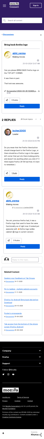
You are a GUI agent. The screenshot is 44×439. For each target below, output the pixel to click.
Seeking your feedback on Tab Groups (19, 278)
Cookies (17, 401)
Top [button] (3, 433)
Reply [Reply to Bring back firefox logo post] (22, 106)
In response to (23, 207)
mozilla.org (6, 397)
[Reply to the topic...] (25, 259)
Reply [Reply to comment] (22, 179)
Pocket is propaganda (13, 313)
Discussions (8, 34)
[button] (7, 100)
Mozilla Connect (14, 5)
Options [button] (40, 34)
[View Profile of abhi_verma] (19, 53)
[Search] (22, 20)
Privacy (5, 401)
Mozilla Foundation (8, 408)
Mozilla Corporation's (13, 406)
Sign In (36, 5)
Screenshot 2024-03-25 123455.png (22, 91)
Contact (30, 401)
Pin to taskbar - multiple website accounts (20, 289)
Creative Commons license (11, 417)
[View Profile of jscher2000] (19, 130)
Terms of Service (23, 397)
